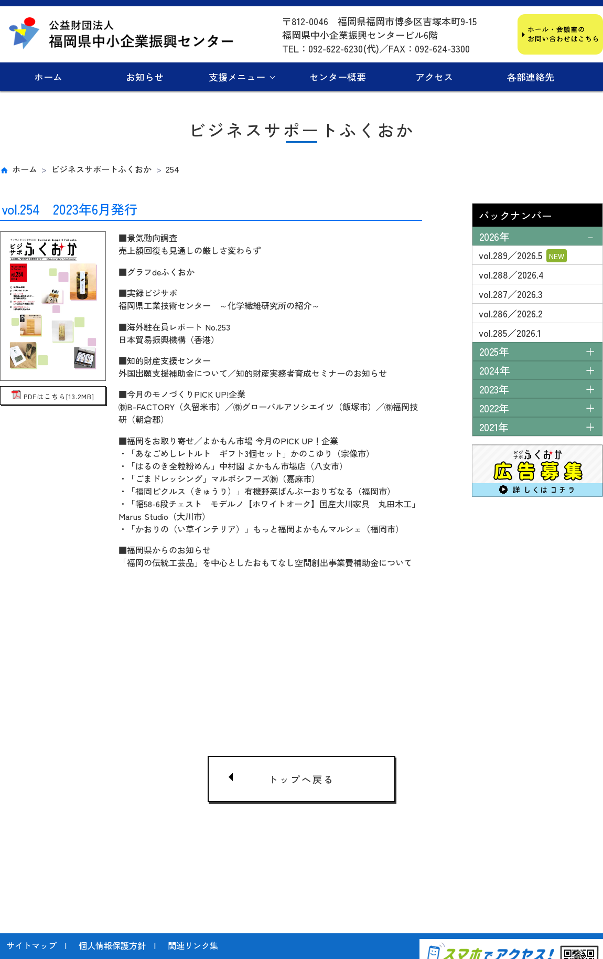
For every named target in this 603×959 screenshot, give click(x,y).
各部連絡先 (530, 76)
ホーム (48, 76)
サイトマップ (31, 893)
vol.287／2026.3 (511, 294)
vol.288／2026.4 (511, 274)
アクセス (434, 76)
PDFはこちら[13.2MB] (53, 396)
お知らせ (145, 76)
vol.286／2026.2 (511, 313)
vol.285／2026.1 (510, 332)
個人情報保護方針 (112, 893)
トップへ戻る (301, 773)
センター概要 (337, 76)
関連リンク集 (193, 893)
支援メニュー (237, 76)
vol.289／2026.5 (523, 255)
